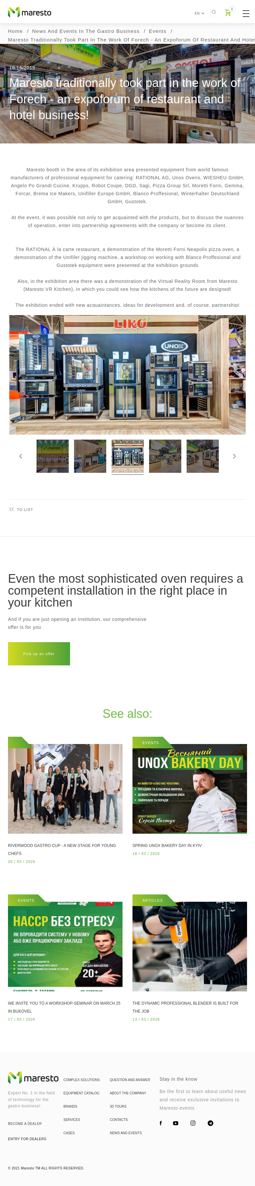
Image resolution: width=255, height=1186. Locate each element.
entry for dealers (27, 1139)
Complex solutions (81, 1099)
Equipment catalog (81, 1112)
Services (71, 1139)
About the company (128, 1112)
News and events (126, 1152)
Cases (69, 1152)
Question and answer (130, 1099)
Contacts (119, 1139)
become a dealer (25, 1124)
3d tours (118, 1126)
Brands (70, 1126)
